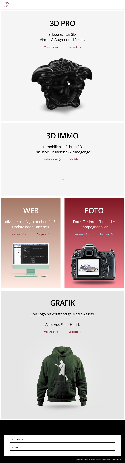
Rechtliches (18, 439)
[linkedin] (74, 426)
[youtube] (66, 426)
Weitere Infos (52, 47)
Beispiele (75, 47)
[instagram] (49, 426)
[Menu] (117, 3)
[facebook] (58, 426)
